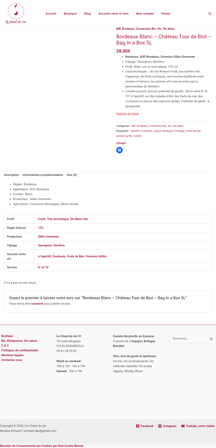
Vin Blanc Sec (80, 219)
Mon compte (143, 13)
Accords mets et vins (113, 13)
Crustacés (147, 130)
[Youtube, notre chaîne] (197, 425)
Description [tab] (11, 175)
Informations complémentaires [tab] (44, 175)
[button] (210, 13)
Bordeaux (128, 29)
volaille (138, 135)
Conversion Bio (147, 29)
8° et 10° (44, 267)
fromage (181, 130)
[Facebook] (143, 425)
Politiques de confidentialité (19, 350)
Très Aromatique (58, 219)
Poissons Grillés (98, 256)
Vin (160, 29)
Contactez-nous (10, 360)
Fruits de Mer (76, 256)
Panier (162, 13)
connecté (37, 303)
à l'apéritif (44, 256)
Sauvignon (45, 245)
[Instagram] (166, 425)
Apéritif (135, 130)
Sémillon (59, 245)
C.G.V (4, 345)
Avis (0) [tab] (74, 175)
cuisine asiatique (164, 130)
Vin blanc (170, 29)
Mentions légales (11, 355)
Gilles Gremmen (49, 236)
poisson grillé (124, 135)
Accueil (54, 13)
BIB (118, 29)
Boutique (72, 13)
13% (41, 228)
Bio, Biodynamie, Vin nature (18, 340)
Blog (88, 13)
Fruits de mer (195, 130)
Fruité (42, 219)
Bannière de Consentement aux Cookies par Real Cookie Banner (43, 445)
